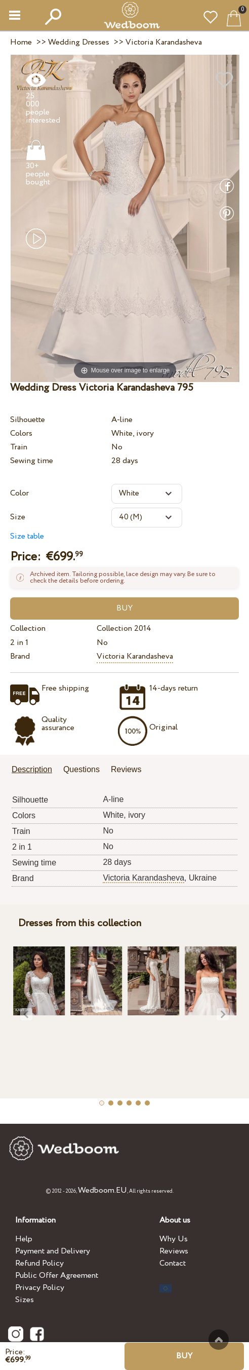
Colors (21, 433)
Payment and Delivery (52, 1251)
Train (18, 447)
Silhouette (27, 420)
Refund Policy (39, 1263)
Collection (28, 628)
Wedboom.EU (102, 1190)
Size (17, 517)
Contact (172, 1263)
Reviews (173, 1251)
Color (19, 493)
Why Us (173, 1239)
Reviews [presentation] (126, 769)
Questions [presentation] (81, 769)
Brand (20, 656)
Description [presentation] (32, 769)
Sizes (24, 1300)
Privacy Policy (39, 1287)
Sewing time (31, 461)
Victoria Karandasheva (135, 656)
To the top (219, 1339)
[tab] (35, 770)
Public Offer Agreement (56, 1275)
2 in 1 (19, 643)
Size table (27, 536)
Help (23, 1239)
